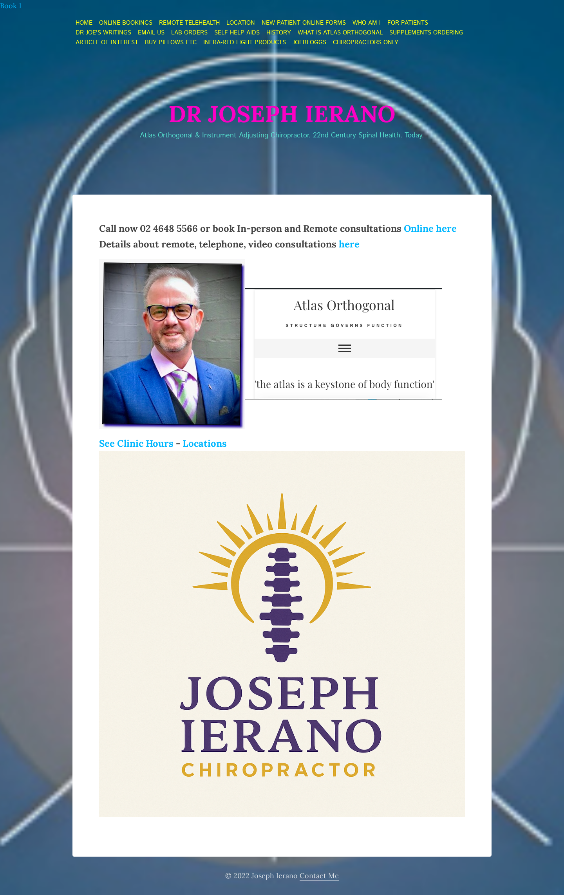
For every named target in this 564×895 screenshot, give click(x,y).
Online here (430, 228)
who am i (366, 23)
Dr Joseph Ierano (282, 113)
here (349, 244)
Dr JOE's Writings (103, 33)
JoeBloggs (309, 42)
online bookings (125, 23)
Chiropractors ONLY (365, 42)
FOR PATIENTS (407, 23)
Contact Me (319, 875)
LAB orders (189, 33)
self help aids (237, 33)
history (278, 33)
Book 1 (11, 5)
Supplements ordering (426, 33)
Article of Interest (107, 42)
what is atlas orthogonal (340, 33)
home (84, 23)
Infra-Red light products (244, 42)
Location (240, 23)
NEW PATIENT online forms (304, 23)
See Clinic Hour (134, 443)
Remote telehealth (189, 23)
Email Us (151, 33)
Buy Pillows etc (171, 42)
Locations (205, 443)
